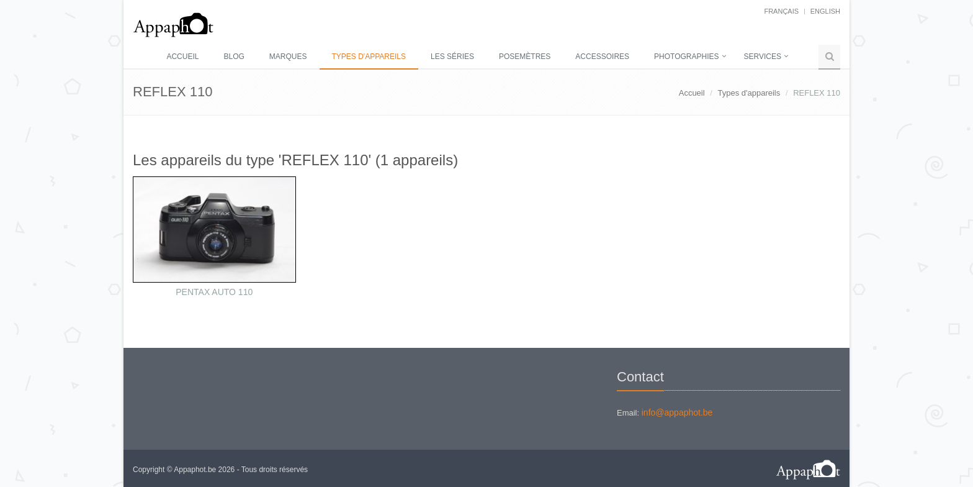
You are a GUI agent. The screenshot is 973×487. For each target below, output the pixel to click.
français (781, 11)
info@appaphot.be (677, 412)
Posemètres (524, 56)
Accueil (182, 56)
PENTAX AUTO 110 (214, 292)
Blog (233, 56)
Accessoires (602, 56)
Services (762, 56)
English (825, 11)
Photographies (686, 56)
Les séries (452, 56)
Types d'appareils (369, 56)
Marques (288, 56)
